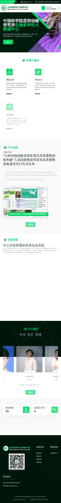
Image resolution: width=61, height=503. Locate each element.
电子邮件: (10, 486)
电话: (11, 483)
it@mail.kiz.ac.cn (26, 2)
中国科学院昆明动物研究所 (23, 497)
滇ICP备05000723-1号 (19, 499)
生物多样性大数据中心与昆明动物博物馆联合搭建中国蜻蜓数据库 (28, 214)
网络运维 (39, 453)
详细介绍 (8, 42)
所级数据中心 (54, 453)
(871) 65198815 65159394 (9, 2)
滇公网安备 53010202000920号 (38, 499)
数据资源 (39, 459)
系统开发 (39, 462)
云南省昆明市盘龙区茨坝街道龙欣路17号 (47, 2)
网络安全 (39, 456)
